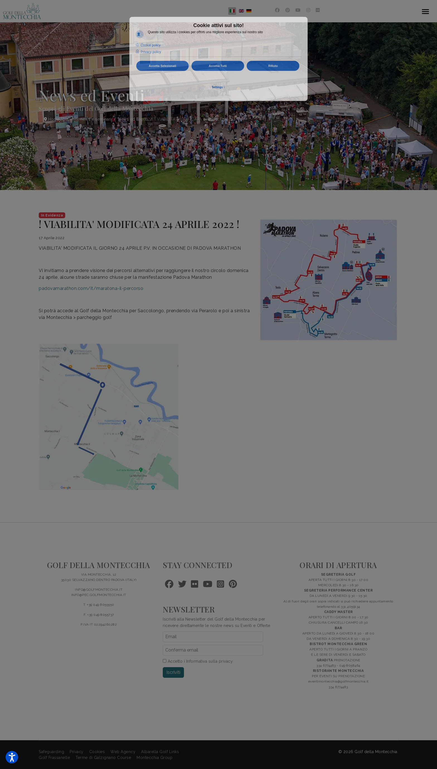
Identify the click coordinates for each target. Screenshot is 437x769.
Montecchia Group (155, 757)
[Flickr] (318, 10)
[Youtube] (298, 10)
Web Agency (122, 751)
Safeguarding (51, 751)
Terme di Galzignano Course (103, 757)
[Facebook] (277, 10)
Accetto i (198, 661)
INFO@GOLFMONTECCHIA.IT (98, 590)
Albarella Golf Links (160, 751)
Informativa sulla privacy (209, 661)
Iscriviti (173, 672)
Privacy (77, 751)
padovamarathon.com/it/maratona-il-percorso (91, 288)
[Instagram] (308, 10)
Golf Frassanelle (54, 757)
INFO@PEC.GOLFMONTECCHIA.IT (98, 595)
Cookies (97, 751)
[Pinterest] (287, 10)
